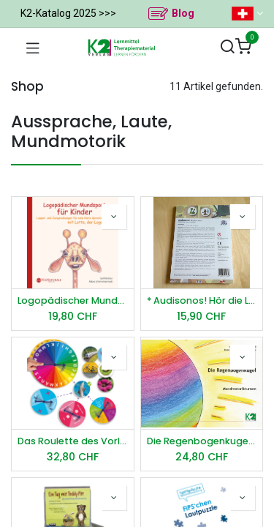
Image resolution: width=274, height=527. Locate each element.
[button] (114, 216)
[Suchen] (227, 47)
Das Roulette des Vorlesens (73, 441)
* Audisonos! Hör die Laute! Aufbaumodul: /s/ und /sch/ (202, 300)
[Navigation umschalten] (33, 47)
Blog (183, 13)
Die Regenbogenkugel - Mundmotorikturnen (202, 441)
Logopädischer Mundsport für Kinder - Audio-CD (73, 300)
